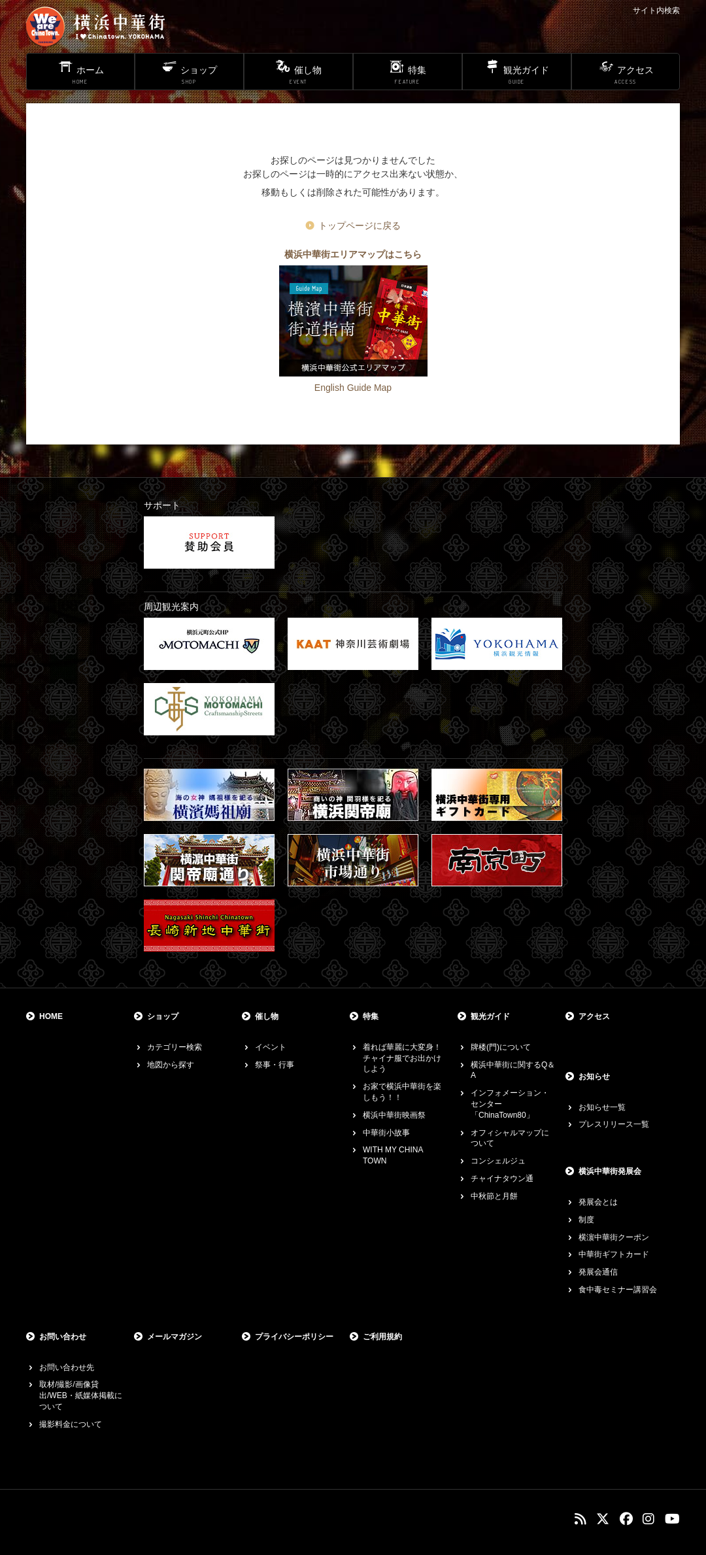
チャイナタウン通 (502, 1178)
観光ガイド (490, 1016)
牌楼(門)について (501, 1047)
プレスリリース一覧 (614, 1124)
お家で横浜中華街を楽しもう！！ (402, 1092)
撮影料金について (70, 1424)
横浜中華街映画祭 (394, 1115)
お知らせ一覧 (602, 1107)
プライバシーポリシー (294, 1336)
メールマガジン (174, 1336)
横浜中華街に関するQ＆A (513, 1070)
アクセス (594, 1016)
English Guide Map (353, 387)
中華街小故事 (386, 1132)
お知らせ (594, 1076)
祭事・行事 (274, 1064)
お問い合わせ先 (66, 1367)
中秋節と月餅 (494, 1196)
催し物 (266, 1016)
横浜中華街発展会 (610, 1171)
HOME (51, 1016)
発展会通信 (598, 1272)
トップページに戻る (359, 225)
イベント (270, 1047)
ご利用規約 (382, 1336)
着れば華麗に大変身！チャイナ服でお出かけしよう (402, 1058)
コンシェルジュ (498, 1160)
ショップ (162, 1016)
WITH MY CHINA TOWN (393, 1155)
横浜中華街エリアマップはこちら (353, 254)
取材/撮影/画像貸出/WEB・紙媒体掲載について (80, 1395)
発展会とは (598, 1202)
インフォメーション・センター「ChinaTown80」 (510, 1104)
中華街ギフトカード (614, 1254)
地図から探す (170, 1064)
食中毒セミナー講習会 (618, 1289)
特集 (370, 1016)
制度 (586, 1219)
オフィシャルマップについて (510, 1138)
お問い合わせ (62, 1336)
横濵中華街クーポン (614, 1237)
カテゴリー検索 (174, 1047)
